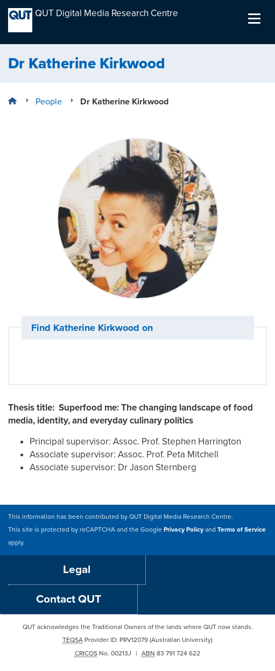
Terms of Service (241, 529)
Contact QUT (68, 599)
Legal (76, 569)
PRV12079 (133, 640)
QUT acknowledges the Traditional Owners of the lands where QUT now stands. (138, 627)
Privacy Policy (183, 529)
